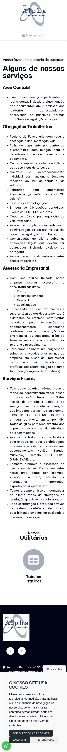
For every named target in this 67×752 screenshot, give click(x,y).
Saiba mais (20, 739)
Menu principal (33, 35)
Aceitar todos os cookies (31, 733)
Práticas (34, 579)
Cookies (54, 668)
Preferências (44, 739)
